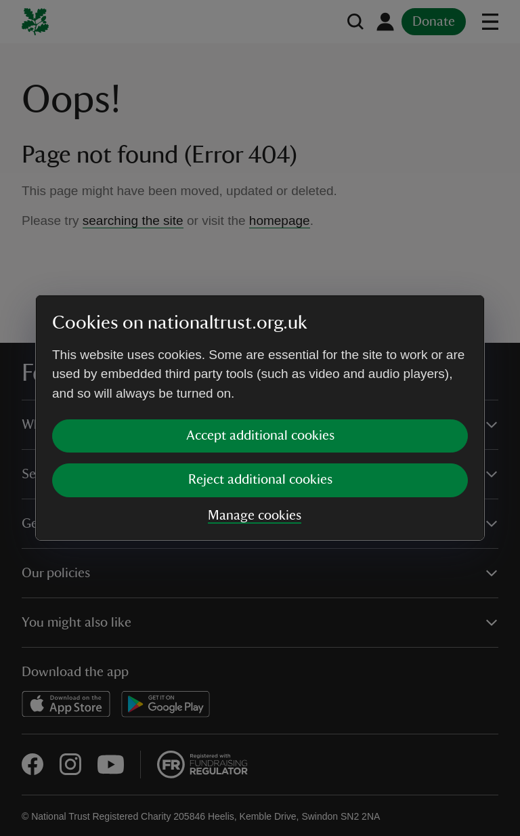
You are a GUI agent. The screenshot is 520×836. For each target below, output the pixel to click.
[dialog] (260, 417)
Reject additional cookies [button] (260, 479)
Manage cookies (254, 515)
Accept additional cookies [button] (260, 435)
